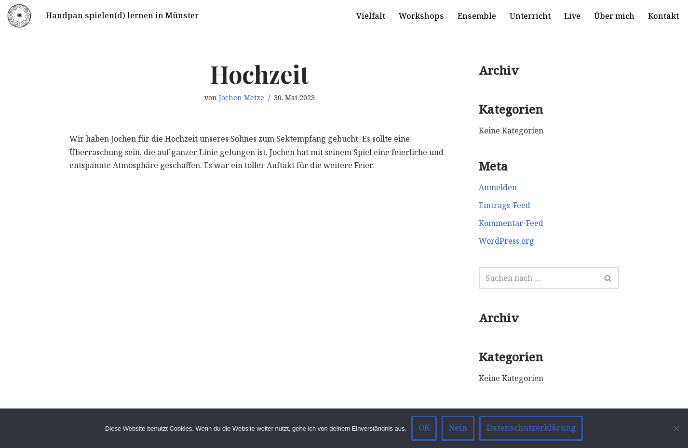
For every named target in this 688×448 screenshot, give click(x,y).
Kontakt (663, 16)
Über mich (614, 16)
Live (572, 16)
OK (424, 427)
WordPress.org (506, 241)
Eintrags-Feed (504, 205)
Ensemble (477, 16)
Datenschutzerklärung (531, 427)
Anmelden (498, 187)
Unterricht (530, 16)
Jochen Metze (241, 97)
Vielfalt (370, 16)
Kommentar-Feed (511, 223)
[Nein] (676, 428)
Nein (458, 427)
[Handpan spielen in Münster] (19, 16)
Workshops (421, 16)
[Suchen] (538, 278)
